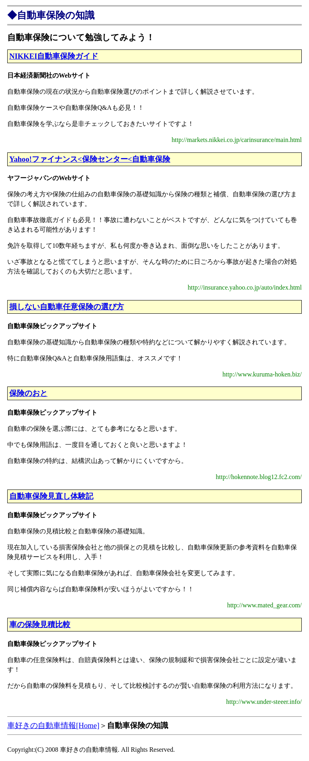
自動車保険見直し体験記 (51, 496)
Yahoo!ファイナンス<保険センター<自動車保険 (89, 159)
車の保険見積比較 (39, 624)
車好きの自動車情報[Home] (53, 725)
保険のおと (28, 393)
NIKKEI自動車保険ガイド (53, 56)
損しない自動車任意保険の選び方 (66, 306)
